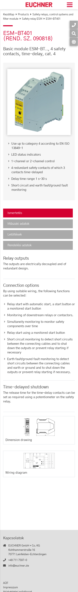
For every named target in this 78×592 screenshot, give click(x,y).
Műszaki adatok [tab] (18, 223)
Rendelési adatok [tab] (19, 245)
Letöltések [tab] (14, 234)
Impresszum (10, 587)
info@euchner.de (18, 565)
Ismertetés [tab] (14, 213)
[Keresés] (74, 33)
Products (23, 14)
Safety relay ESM (32, 19)
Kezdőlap (8, 14)
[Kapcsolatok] (74, 25)
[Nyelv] (74, 42)
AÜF (5, 583)
